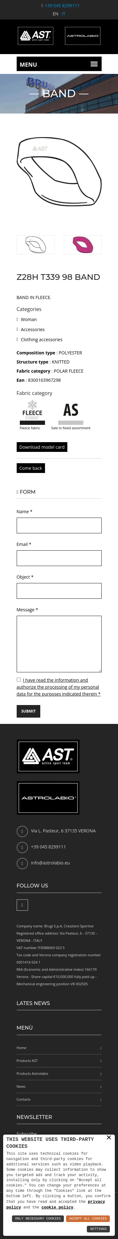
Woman (29, 319)
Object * (25, 577)
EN (56, 14)
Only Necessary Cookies (38, 1218)
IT (63, 14)
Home (21, 1047)
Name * (25, 511)
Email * (24, 544)
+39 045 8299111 (62, 5)
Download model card (42, 447)
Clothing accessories (41, 339)
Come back (31, 468)
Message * (27, 610)
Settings (98, 1229)
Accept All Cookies (88, 1218)
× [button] (109, 1137)
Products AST (27, 1060)
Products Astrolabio (32, 1073)
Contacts (24, 1099)
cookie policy (57, 1207)
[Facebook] (22, 905)
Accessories (33, 329)
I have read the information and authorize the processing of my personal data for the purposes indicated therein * (59, 687)
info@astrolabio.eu (50, 863)
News (21, 1086)
